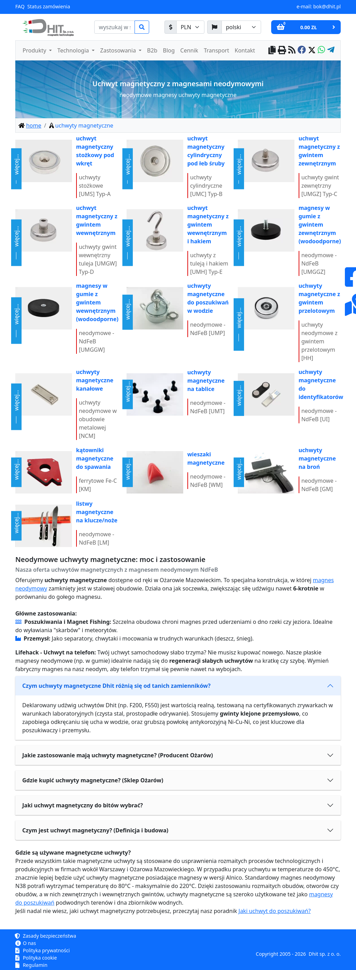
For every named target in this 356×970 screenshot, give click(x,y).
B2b (152, 50)
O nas (25, 943)
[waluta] (190, 27)
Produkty (35, 50)
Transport (216, 50)
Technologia (73, 50)
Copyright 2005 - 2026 (281, 954)
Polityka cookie (36, 957)
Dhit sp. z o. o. (325, 954)
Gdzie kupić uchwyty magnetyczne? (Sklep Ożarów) (92, 780)
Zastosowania (118, 50)
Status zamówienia (48, 6)
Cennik (189, 50)
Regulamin (31, 965)
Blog (169, 50)
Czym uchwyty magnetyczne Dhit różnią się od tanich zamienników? (116, 686)
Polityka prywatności (42, 950)
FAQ (20, 6)
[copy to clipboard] (272, 50)
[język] (241, 27)
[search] (114, 27)
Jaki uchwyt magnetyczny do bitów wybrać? (82, 805)
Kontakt (245, 50)
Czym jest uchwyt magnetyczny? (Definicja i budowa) (95, 830)
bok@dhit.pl (327, 6)
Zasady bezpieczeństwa (45, 935)
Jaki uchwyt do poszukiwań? (274, 911)
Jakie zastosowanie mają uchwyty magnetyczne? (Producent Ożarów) (117, 755)
